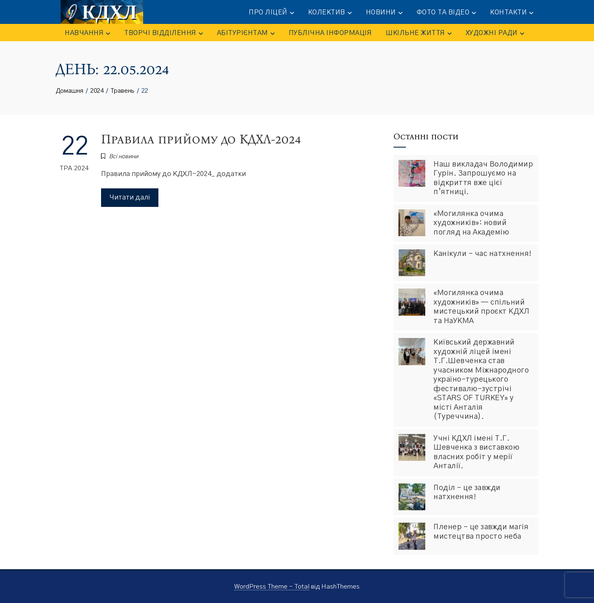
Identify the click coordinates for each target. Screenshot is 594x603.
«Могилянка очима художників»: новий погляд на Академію (471, 223)
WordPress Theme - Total (271, 587)
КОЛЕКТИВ (330, 13)
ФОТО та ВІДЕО (446, 13)
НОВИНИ (384, 13)
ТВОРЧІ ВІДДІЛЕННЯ (163, 33)
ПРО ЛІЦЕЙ (271, 13)
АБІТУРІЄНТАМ (246, 33)
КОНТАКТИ (511, 13)
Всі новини (123, 157)
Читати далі (129, 197)
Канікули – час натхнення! (483, 254)
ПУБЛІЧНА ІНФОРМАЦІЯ (330, 33)
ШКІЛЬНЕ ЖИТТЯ (419, 33)
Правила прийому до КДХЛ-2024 (201, 139)
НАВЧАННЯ (87, 33)
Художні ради (495, 33)
